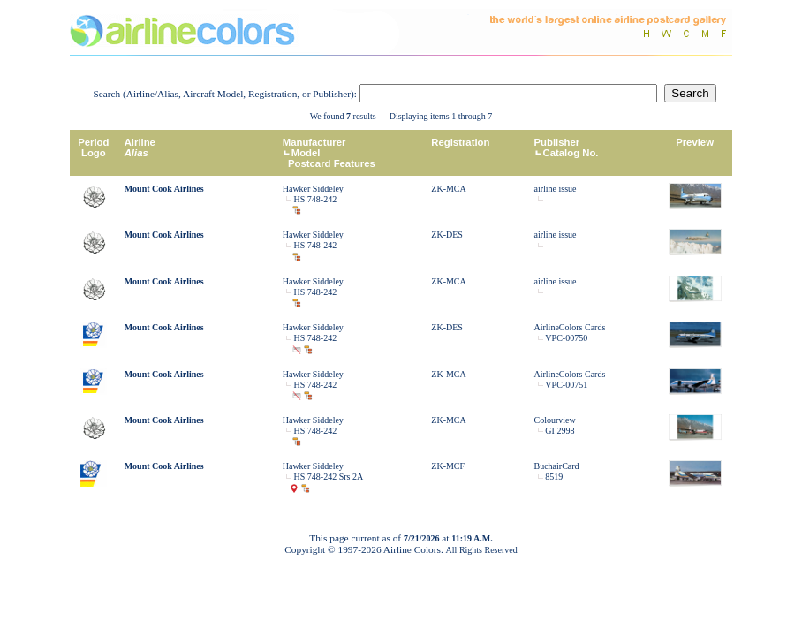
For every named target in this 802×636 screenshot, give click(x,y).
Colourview (555, 420)
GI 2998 (559, 430)
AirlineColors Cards (570, 327)
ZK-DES (447, 234)
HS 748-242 (315, 199)
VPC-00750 (566, 338)
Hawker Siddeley (313, 188)
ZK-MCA (448, 188)
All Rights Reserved (482, 550)
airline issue (555, 188)
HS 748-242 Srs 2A (329, 476)
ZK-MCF (448, 466)
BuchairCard (556, 466)
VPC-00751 (566, 385)
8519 (554, 476)
